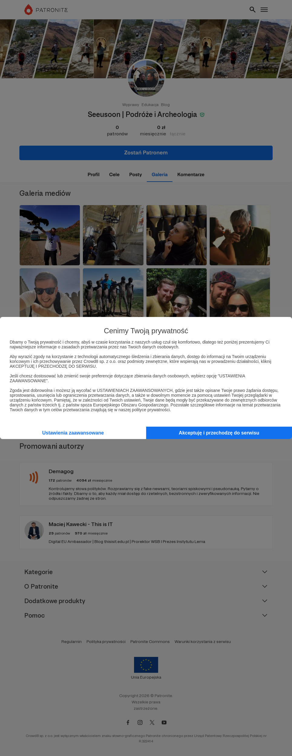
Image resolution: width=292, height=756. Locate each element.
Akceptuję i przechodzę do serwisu (219, 432)
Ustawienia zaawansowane (73, 432)
